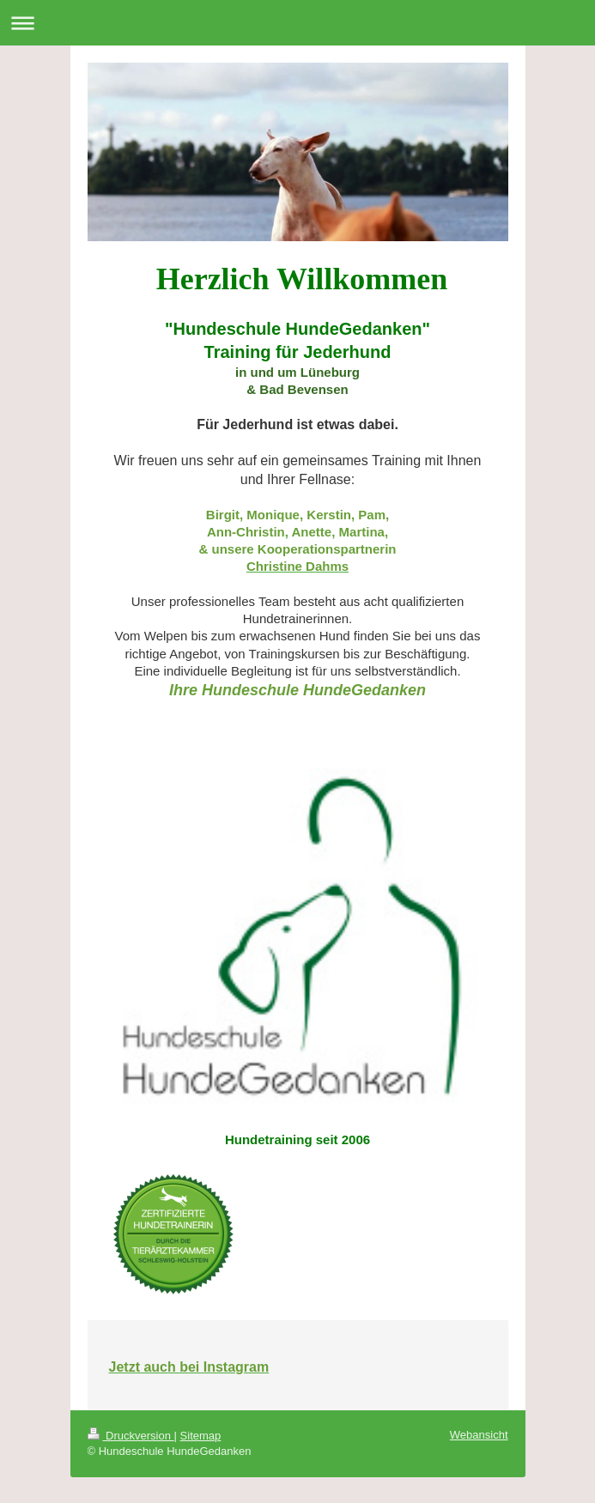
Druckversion (131, 1435)
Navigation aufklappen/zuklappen (297, 22)
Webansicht (479, 1434)
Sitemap (201, 1435)
